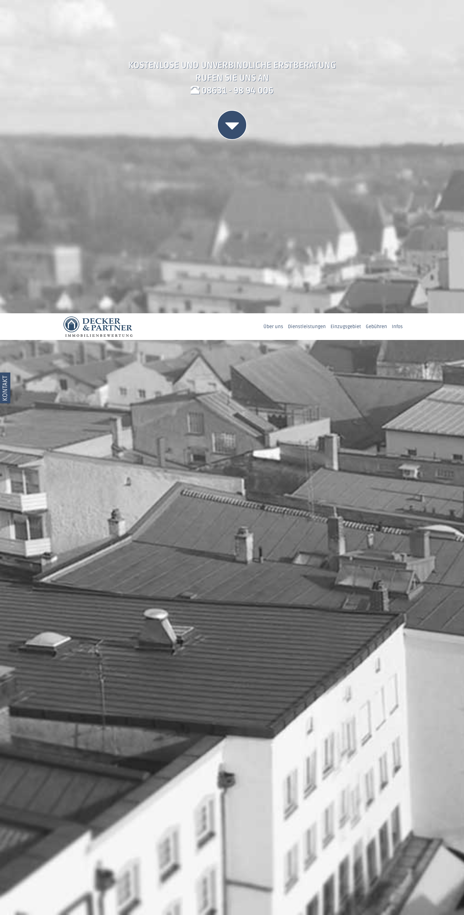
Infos (397, 13)
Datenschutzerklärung (206, 902)
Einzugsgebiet (346, 13)
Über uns (273, 13)
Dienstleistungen (307, 13)
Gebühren (376, 13)
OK (428, 897)
